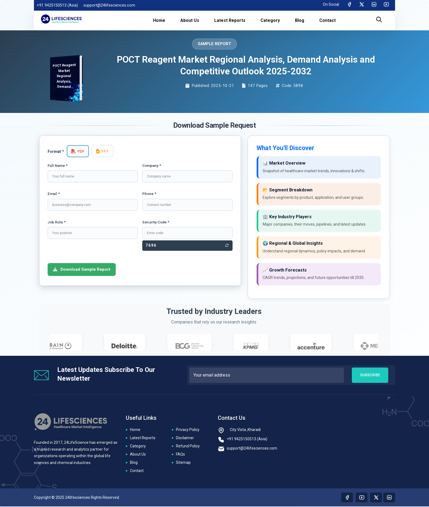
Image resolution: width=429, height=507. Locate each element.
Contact (137, 471)
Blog (134, 463)
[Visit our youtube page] (361, 498)
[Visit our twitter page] (376, 498)
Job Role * (57, 222)
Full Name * (58, 165)
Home (135, 430)
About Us (138, 455)
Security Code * (155, 222)
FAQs (180, 455)
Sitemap (183, 463)
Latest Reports (142, 438)
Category (138, 446)
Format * (56, 151)
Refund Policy (188, 446)
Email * (54, 193)
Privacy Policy (187, 430)
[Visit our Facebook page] (347, 498)
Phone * (149, 193)
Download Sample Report (81, 269)
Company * (151, 165)
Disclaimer (185, 438)
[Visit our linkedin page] (389, 498)
